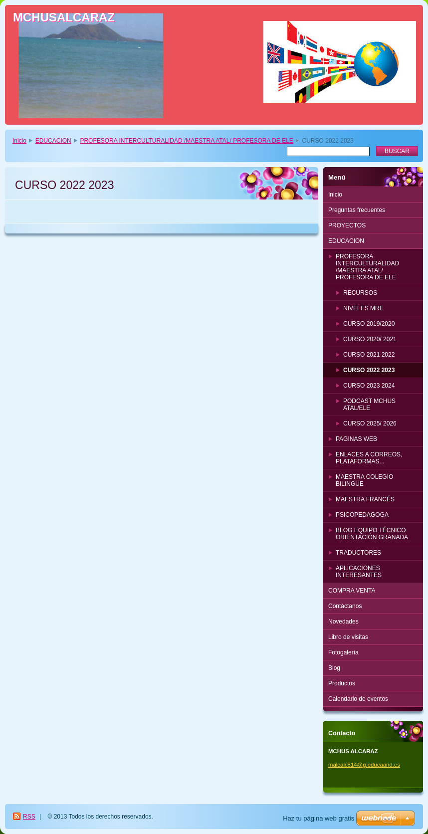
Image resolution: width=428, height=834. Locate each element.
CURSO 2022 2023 (369, 370)
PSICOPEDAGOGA (362, 514)
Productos (341, 683)
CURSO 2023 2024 (369, 385)
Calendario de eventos (358, 698)
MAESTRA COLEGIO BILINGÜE (364, 480)
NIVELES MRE (363, 308)
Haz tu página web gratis (318, 818)
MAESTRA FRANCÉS (365, 499)
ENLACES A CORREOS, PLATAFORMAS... (369, 458)
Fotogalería (343, 652)
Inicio (19, 140)
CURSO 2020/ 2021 (370, 339)
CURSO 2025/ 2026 (370, 423)
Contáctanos (345, 606)
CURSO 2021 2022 (369, 354)
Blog (334, 667)
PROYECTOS (347, 225)
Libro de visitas (348, 636)
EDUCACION (53, 140)
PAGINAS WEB (356, 438)
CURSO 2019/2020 (369, 323)
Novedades (343, 621)
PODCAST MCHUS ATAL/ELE (369, 405)
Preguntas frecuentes (356, 210)
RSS (29, 816)
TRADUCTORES (358, 552)
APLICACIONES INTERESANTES (359, 572)
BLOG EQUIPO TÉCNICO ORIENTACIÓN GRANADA (372, 534)
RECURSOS (360, 292)
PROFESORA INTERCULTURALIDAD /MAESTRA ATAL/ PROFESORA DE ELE (186, 140)
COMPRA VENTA (351, 590)
